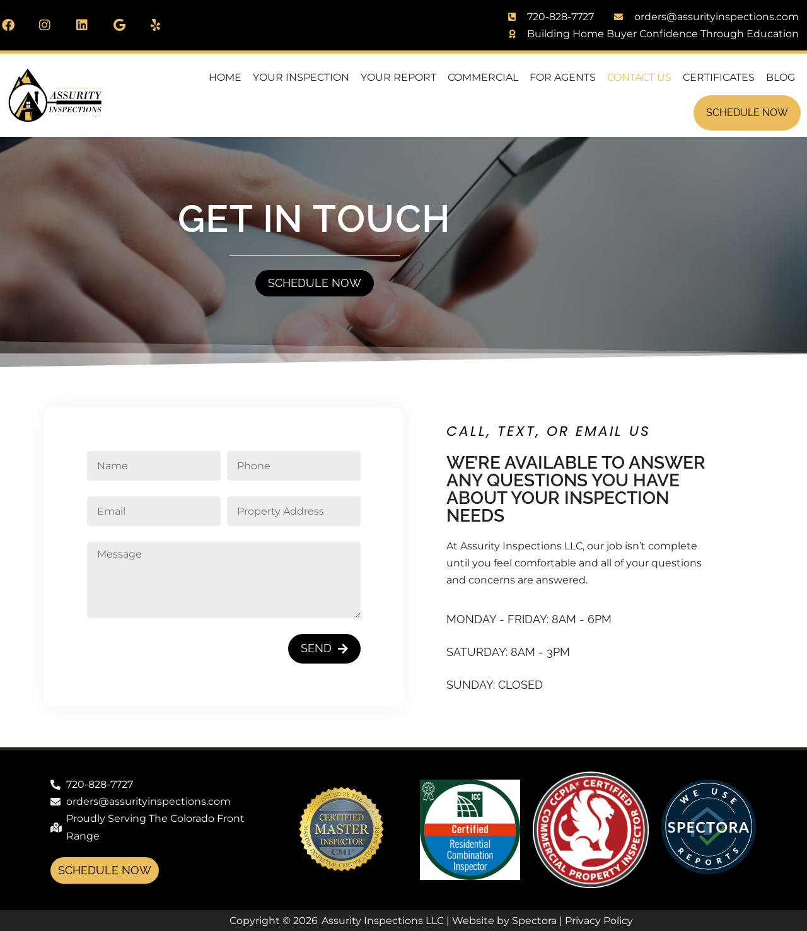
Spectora (534, 921)
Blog (780, 77)
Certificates (719, 77)
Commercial (483, 77)
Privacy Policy (599, 921)
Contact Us (639, 77)
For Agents (563, 77)
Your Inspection (301, 77)
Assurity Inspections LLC (383, 921)
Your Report (398, 77)
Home (225, 77)
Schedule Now (747, 113)
